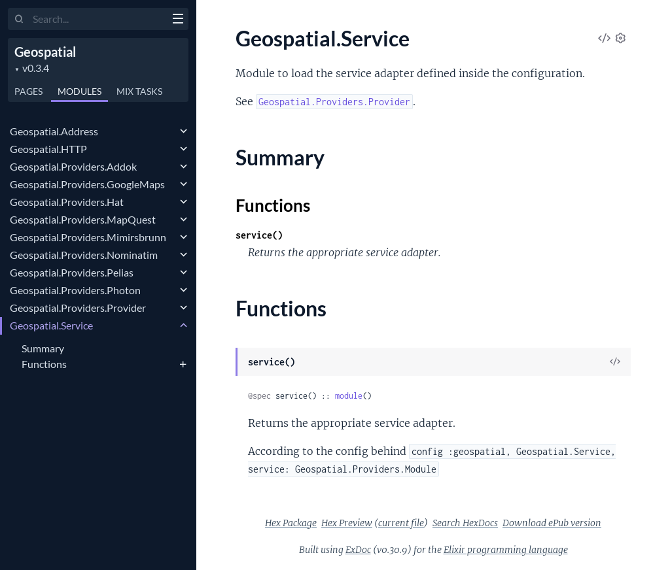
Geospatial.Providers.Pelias (71, 272)
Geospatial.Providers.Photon (75, 290)
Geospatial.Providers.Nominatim (84, 254)
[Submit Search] (19, 19)
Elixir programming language (506, 550)
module (348, 396)
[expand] (183, 131)
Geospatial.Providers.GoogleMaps (87, 184)
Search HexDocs (465, 523)
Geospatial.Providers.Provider (78, 307)
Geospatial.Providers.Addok (73, 166)
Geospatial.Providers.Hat (67, 201)
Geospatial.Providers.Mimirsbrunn (88, 237)
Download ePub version (551, 523)
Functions (44, 364)
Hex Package (291, 523)
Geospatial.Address (54, 131)
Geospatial (45, 51)
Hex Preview (346, 523)
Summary (43, 348)
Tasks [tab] (139, 91)
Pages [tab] (28, 91)
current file (401, 523)
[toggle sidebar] (178, 20)
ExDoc (358, 550)
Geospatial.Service (51, 325)
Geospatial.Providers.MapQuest (83, 219)
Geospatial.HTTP (48, 148)
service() (259, 235)
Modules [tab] (79, 91)
